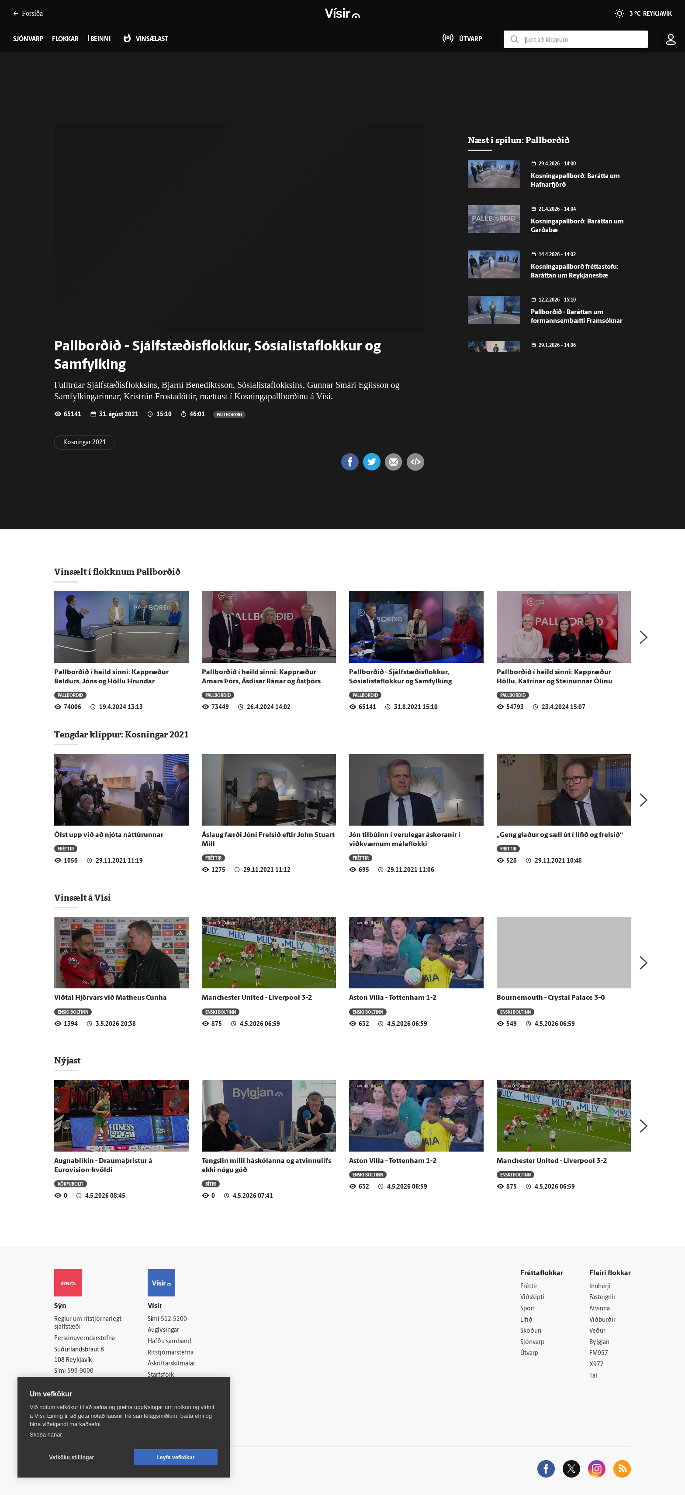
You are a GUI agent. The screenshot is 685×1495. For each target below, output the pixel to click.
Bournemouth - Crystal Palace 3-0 (551, 997)
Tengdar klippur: (89, 734)
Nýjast (67, 1060)
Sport (527, 1309)
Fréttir (66, 848)
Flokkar (65, 39)
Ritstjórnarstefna (171, 1353)
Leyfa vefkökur (175, 1457)
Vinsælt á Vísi (82, 897)
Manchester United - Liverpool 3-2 (257, 997)
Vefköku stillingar (71, 1457)
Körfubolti (70, 1183)
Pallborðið (229, 414)
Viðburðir (602, 1320)
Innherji (600, 1286)
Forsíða (28, 13)
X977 (596, 1364)
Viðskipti (532, 1297)
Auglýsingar (163, 1330)
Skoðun (530, 1331)
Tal (593, 1376)
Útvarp (529, 1353)
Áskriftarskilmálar (171, 1364)
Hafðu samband (169, 1341)
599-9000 (80, 1371)
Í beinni (99, 39)
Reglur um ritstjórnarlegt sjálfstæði (87, 1323)
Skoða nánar (46, 1434)
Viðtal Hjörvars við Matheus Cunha (110, 997)
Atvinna (599, 1309)
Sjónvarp (532, 1342)
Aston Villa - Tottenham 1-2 (393, 997)
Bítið (210, 1183)
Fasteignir (602, 1297)
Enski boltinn (73, 1011)
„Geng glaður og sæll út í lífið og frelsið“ (560, 835)
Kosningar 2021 (84, 442)
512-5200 (174, 1319)
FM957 (598, 1353)
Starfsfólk (161, 1375)
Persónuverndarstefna (84, 1338)
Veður (597, 1331)
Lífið (526, 1320)
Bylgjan (599, 1342)
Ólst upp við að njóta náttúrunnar (108, 835)
